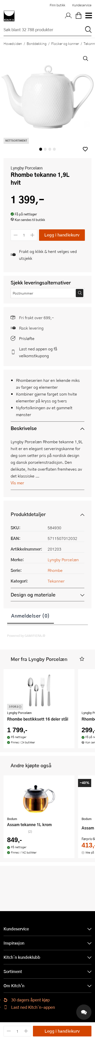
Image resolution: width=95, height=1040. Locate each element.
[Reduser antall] (15, 235)
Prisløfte (26, 338)
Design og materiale (33, 594)
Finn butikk (57, 5)
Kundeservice (81, 5)
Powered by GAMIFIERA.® (26, 635)
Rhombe (55, 570)
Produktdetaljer (28, 514)
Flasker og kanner (65, 43)
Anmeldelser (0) (30, 615)
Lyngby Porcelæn (27, 168)
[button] (85, 149)
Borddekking (37, 43)
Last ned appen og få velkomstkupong (38, 352)
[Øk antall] (32, 235)
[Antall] (24, 235)
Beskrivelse (24, 428)
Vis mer (17, 483)
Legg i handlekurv (62, 235)
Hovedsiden (13, 43)
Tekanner (56, 581)
